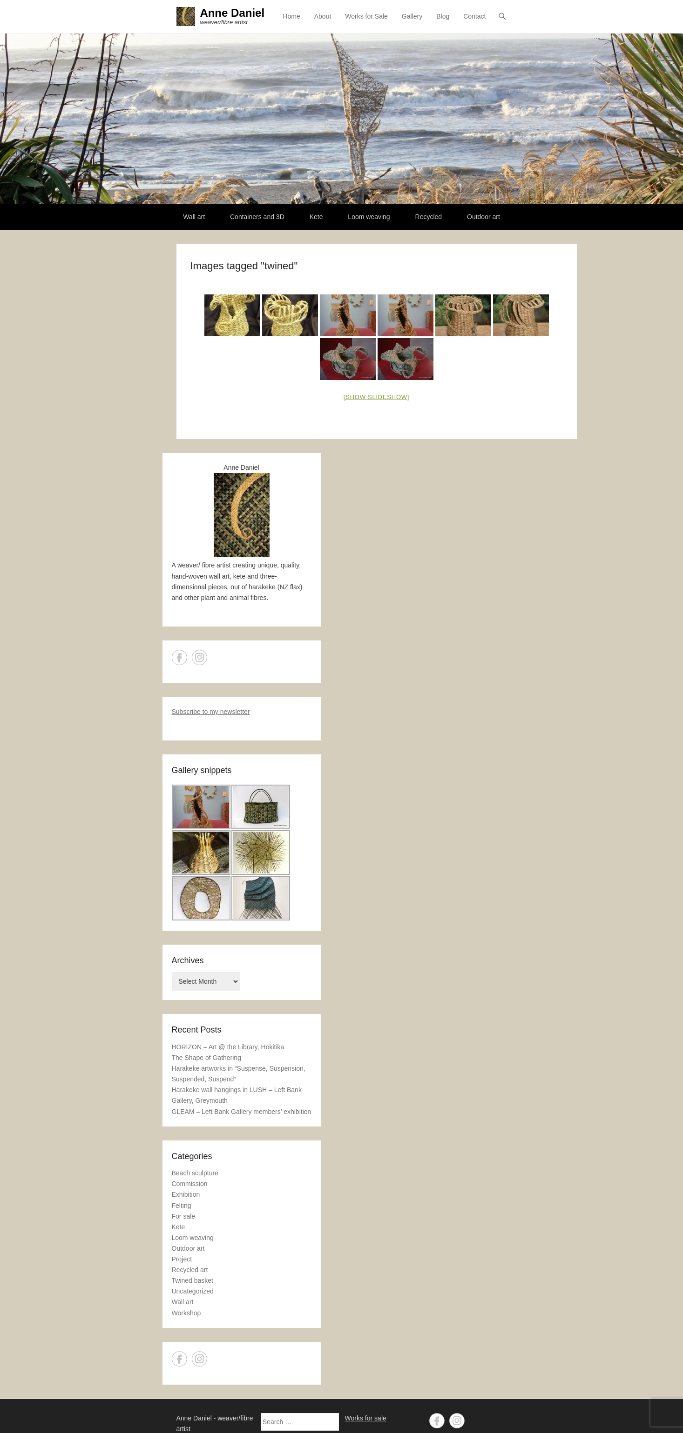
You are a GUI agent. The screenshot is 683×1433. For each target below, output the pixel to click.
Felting (181, 1205)
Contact (474, 16)
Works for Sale (366, 16)
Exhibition (186, 1195)
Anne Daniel (232, 13)
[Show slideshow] (376, 396)
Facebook (179, 657)
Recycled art (190, 1269)
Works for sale (365, 1418)
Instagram (199, 657)
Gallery (412, 16)
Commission (190, 1184)
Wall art (194, 217)
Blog (442, 16)
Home (291, 16)
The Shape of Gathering (206, 1057)
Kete (316, 217)
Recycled (428, 217)
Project (182, 1259)
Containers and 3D (257, 217)
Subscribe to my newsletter (211, 711)
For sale (184, 1216)
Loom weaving (369, 217)
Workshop (186, 1313)
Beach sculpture (195, 1173)
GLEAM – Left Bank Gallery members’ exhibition (241, 1111)
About (322, 16)
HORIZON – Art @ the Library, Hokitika (228, 1047)
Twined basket (193, 1280)
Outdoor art (483, 217)
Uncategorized (193, 1291)
